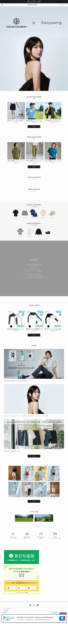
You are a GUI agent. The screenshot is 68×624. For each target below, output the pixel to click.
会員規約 (4, 612)
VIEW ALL (34, 126)
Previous (1, 49)
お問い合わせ (5, 618)
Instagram (34, 501)
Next (66, 49)
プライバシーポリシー (7, 616)
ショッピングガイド (7, 608)
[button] (63, 113)
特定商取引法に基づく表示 (8, 614)
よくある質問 (5, 610)
